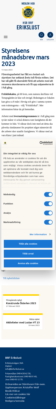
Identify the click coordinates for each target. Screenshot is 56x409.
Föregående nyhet (14, 300)
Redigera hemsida (14, 400)
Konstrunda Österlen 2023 (21, 303)
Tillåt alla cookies (28, 243)
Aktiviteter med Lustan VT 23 (23, 322)
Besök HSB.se (12, 390)
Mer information (38, 234)
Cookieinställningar (15, 397)
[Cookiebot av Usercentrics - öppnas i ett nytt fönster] (40, 143)
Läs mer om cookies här (17, 393)
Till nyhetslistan (11, 277)
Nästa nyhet (34, 319)
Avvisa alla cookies (28, 263)
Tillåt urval (28, 253)
